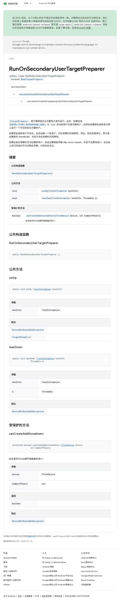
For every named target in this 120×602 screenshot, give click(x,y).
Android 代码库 (10, 558)
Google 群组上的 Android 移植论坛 (57, 584)
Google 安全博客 (49, 571)
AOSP (11, 58)
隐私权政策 (47, 596)
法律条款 (28, 596)
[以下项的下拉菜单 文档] (32, 3)
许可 (37, 596)
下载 (5, 567)
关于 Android (9, 596)
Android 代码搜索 (47, 3)
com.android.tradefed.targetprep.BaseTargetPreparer (44, 94)
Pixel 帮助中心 (87, 562)
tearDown (46, 198)
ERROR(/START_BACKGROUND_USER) (28, 124)
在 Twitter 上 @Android (52, 558)
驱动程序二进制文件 (12, 580)
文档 (26, 3)
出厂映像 (7, 575)
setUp (45, 191)
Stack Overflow (88, 580)
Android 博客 (48, 567)
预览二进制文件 (10, 571)
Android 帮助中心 (89, 558)
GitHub (6, 584)
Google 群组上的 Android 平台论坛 (57, 575)
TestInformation (58, 191)
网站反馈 (58, 596)
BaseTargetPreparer (32, 79)
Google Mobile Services (91, 575)
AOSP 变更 (85, 28)
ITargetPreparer (19, 121)
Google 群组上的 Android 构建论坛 (57, 580)
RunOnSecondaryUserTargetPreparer (31, 173)
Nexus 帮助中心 (88, 567)
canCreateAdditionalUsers (40, 215)
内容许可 (30, 536)
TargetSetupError (21, 337)
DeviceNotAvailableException (28, 329)
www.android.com (89, 571)
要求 (5, 562)
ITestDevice (62, 215)
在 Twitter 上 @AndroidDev (54, 562)
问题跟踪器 (86, 584)
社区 (20, 596)
